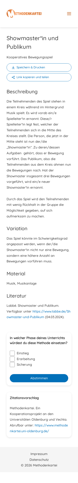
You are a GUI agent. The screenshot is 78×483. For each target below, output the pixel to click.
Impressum (39, 454)
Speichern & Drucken (31, 67)
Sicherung (21, 364)
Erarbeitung (22, 359)
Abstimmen (39, 378)
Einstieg (19, 353)
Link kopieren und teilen (33, 77)
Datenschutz (39, 460)
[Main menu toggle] (69, 12)
